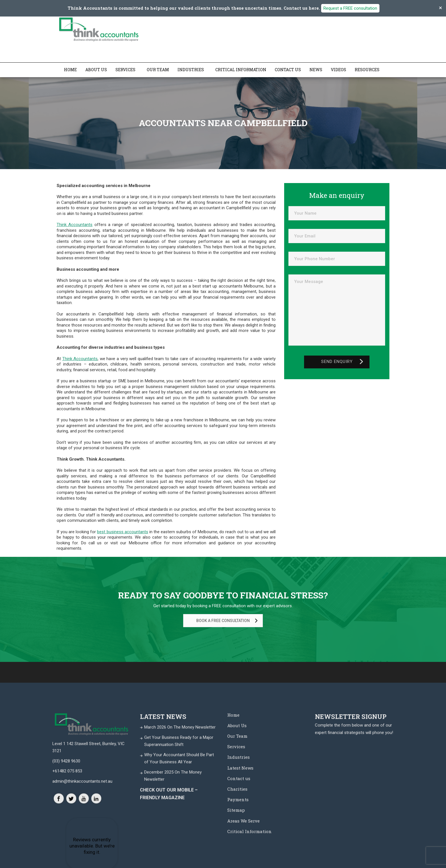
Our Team (158, 69)
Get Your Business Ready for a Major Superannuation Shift (178, 860)
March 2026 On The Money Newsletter (180, 846)
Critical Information (240, 69)
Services (125, 69)
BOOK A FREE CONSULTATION (227, 620)
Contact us (288, 69)
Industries (190, 69)
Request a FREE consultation (350, 8)
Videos (338, 69)
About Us (96, 69)
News (315, 69)
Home (70, 69)
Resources (367, 69)
